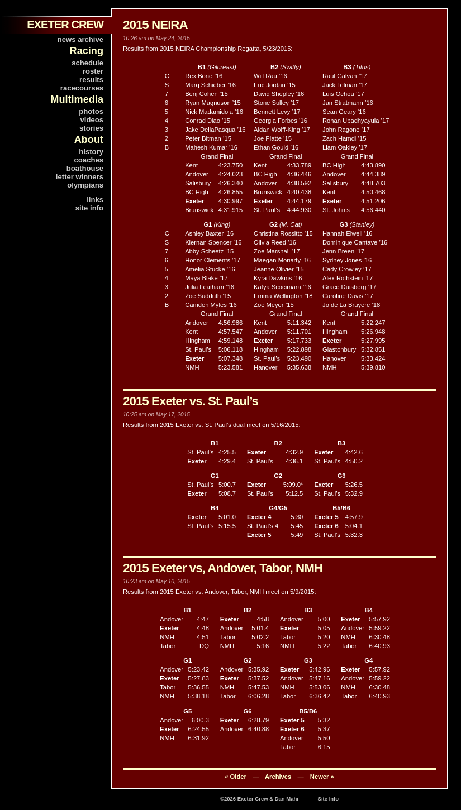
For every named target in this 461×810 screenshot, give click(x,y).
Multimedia (76, 99)
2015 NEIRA (155, 25)
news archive (80, 39)
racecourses (81, 88)
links (95, 199)
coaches (88, 160)
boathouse (84, 168)
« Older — (245, 776)
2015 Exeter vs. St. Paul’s (190, 401)
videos (91, 120)
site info (89, 208)
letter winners (79, 176)
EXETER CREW (65, 24)
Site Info (328, 798)
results (91, 79)
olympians (85, 185)
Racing (86, 50)
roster (93, 71)
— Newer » (312, 776)
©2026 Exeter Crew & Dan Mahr (259, 798)
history (91, 151)
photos (91, 111)
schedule (87, 63)
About (88, 139)
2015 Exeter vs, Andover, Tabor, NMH (222, 568)
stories (91, 128)
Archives (278, 776)
